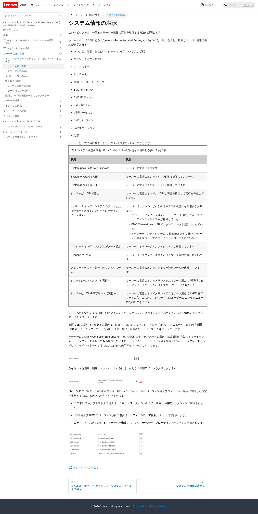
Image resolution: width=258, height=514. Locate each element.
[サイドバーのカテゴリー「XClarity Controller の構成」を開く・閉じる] (60, 48)
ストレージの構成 (12, 105)
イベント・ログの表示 (16, 76)
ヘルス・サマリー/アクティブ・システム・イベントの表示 (33, 60)
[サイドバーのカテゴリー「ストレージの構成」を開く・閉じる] (60, 106)
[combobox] (8, 15)
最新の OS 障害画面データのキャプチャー (27, 95)
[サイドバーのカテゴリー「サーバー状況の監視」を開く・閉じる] (60, 53)
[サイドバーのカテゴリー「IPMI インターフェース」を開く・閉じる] (60, 132)
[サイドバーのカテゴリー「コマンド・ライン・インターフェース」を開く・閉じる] (60, 126)
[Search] (238, 5)
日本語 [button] (207, 4)
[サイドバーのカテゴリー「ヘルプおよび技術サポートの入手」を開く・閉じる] (60, 137)
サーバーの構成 (11, 100)
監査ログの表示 (13, 81)
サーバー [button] (36, 4)
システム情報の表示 (15, 66)
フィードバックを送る (83, 467)
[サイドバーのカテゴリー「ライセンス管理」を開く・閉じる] (60, 116)
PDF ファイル (10, 30)
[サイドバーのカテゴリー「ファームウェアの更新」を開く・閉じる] (60, 111)
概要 (5, 35)
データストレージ (58, 4)
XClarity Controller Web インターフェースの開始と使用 (28, 42)
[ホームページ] (71, 15)
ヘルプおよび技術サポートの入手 (20, 137)
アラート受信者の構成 (16, 90)
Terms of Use (159, 506)
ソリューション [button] (102, 4)
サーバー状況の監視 (13, 53)
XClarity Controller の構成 (16, 48)
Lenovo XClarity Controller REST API (22, 121)
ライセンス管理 (11, 116)
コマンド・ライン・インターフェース (22, 126)
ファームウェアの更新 (14, 111)
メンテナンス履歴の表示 (18, 85)
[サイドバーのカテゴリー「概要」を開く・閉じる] (60, 35)
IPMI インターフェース (15, 131)
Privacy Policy (141, 506)
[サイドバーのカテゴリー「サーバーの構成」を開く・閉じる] (60, 100)
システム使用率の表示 (16, 71)
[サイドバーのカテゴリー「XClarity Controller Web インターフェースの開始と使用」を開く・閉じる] (60, 42)
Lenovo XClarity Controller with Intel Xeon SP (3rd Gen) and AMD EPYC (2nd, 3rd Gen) (31, 24)
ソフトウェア (81, 4)
